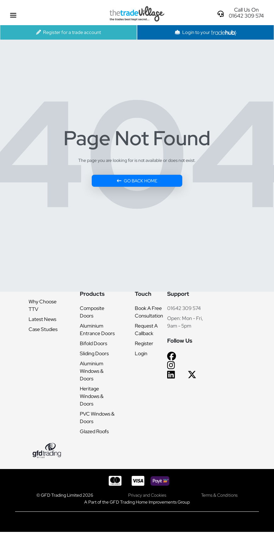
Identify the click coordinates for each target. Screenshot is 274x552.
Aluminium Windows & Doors (91, 371)
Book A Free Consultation (149, 312)
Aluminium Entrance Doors (97, 330)
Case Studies (43, 329)
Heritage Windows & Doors (91, 396)
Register (144, 343)
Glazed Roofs (94, 431)
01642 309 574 (184, 308)
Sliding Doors (94, 353)
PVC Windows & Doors (97, 418)
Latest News (42, 319)
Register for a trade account (68, 32)
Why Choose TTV (43, 305)
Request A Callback (146, 330)
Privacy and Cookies (147, 495)
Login (141, 353)
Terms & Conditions (219, 495)
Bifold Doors (93, 343)
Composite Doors (92, 312)
